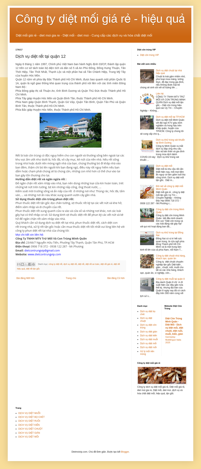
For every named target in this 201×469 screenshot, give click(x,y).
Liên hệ (160, 93)
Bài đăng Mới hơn (25, 278)
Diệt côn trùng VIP (149, 55)
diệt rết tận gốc (33, 269)
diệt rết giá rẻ (106, 264)
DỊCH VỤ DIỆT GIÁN (29, 433)
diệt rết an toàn (92, 264)
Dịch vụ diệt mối (164, 166)
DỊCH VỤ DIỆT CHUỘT (30, 428)
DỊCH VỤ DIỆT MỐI (28, 436)
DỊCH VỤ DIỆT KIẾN (29, 425)
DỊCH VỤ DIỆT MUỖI (29, 413)
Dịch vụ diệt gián (148, 331)
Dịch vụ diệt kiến (148, 335)
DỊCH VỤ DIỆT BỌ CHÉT (31, 417)
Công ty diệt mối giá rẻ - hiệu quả (100, 18)
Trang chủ (71, 278)
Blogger (125, 451)
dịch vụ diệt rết (70, 264)
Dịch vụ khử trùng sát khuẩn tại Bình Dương (170, 141)
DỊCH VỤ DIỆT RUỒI (29, 421)
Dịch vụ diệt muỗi (149, 339)
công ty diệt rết (55, 264)
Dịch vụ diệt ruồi (148, 347)
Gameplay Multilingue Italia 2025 (173, 340)
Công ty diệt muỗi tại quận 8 (170, 279)
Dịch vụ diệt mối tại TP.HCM (170, 117)
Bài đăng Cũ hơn (116, 278)
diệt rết (81, 264)
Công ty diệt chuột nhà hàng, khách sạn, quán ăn (171, 257)
